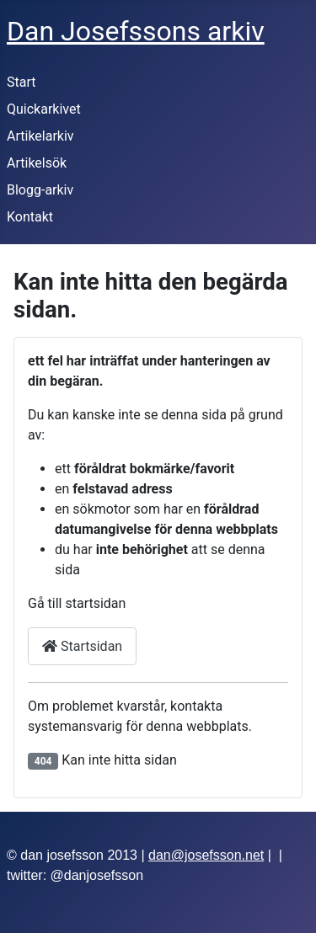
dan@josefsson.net (206, 855)
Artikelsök (37, 163)
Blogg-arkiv (40, 190)
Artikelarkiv (40, 136)
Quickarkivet (44, 109)
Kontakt (30, 217)
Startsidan (82, 646)
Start (21, 82)
